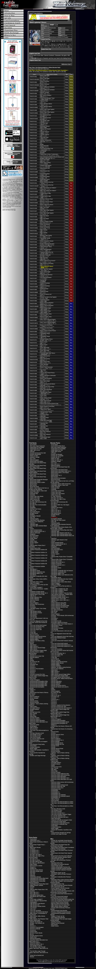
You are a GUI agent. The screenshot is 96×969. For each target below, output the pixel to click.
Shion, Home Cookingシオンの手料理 (45, 163)
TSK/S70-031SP (34, 186)
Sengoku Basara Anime (36, 935)
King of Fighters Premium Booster (60, 888)
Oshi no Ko (33, 663)
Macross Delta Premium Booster (60, 903)
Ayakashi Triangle (34, 457)
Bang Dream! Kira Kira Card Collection (61, 856)
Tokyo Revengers (34, 740)
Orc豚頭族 (41, 143)
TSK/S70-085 (33, 387)
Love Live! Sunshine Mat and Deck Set (61, 900)
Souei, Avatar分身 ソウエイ (43, 396)
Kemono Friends (34, 600)
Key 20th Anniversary (57, 610)
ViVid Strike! (33, 745)
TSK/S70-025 (33, 160)
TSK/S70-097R (34, 427)
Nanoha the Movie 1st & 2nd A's (60, 687)
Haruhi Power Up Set (57, 865)
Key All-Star (54, 611)
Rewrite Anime (55, 745)
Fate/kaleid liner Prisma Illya (37, 879)
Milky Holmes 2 (34, 646)
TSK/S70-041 (33, 230)
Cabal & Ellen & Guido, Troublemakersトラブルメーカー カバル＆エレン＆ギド (49, 155)
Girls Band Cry (34, 537)
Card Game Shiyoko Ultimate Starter (61, 857)
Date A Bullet (33, 864)
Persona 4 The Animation (37, 668)
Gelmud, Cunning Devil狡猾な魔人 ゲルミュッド (46, 141)
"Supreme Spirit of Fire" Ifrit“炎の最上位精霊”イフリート (47, 253)
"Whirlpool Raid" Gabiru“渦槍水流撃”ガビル (45, 393)
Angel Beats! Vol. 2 (35, 840)
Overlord (32, 666)
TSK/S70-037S (34, 214)
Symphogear (33, 726)
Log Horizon (33, 615)
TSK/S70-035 (33, 205)
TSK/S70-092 (33, 407)
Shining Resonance (35, 938)
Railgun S (32, 689)
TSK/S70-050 (33, 258)
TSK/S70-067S (34, 323)
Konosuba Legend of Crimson (59, 622)
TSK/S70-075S (34, 359)
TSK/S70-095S (34, 418)
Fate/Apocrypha (34, 518)
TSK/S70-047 (33, 250)
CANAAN (32, 849)
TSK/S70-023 (33, 155)
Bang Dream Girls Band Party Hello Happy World (37, 466)
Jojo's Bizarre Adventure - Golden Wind (61, 594)
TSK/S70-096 (33, 421)
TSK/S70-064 (33, 303)
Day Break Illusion (35, 511)
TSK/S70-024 (33, 158)
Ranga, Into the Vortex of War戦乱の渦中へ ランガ (47, 387)
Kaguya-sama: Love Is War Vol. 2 (60, 600)
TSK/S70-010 (33, 116)
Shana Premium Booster (58, 923)
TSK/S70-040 (33, 225)
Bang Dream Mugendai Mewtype (39, 479)
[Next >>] (70, 20)
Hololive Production (56, 563)
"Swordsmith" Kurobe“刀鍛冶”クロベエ (45, 239)
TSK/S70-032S (34, 191)
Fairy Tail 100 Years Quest (58, 520)
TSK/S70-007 (33, 102)
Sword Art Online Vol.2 (57, 787)
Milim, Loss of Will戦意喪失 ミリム (44, 208)
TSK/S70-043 (33, 239)
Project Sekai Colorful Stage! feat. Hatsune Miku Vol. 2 (59, 712)
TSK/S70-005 (33, 96)
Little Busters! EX (34, 905)
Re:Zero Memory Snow (57, 734)
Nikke (31, 659)
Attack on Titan (34, 455)
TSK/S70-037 (33, 211)
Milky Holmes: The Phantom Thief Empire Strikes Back (38, 919)
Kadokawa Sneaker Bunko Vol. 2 (39, 593)
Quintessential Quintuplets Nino (38, 685)
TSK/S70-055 (33, 272)
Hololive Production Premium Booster (61, 868)
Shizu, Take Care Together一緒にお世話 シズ (46, 270)
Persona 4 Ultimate (35, 928)
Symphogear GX (55, 793)
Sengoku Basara (34, 709)
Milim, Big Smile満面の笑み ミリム (44, 258)
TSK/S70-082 (33, 379)
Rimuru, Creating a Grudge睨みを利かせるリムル (46, 222)
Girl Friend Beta (34, 535)
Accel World (33, 444)
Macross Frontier (34, 635)
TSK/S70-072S (34, 345)
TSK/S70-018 (33, 141)
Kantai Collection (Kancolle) (58, 603)
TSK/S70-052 (33, 264)
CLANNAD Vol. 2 (34, 851)
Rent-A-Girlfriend (34, 696)
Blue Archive (33, 485)
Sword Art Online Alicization (37, 720)
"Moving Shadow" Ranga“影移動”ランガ (46, 412)
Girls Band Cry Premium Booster (60, 864)
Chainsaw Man (34, 493)
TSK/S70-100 (33, 438)
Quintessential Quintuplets (58, 720)
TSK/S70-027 (33, 166)
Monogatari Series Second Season (60, 677)
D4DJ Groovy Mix (35, 499)
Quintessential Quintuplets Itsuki (38, 682)
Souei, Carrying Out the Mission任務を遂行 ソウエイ (47, 384)
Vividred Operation (35, 747)
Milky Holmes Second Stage (37, 647)
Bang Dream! (33, 483)
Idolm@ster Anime (35, 570)
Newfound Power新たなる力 (44, 289)
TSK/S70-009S (34, 113)
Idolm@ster (33, 575)
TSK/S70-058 (33, 281)
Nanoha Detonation (56, 681)
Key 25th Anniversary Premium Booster (61, 885)
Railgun (32, 691)
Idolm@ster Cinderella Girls (37, 572)
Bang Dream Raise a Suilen (37, 482)
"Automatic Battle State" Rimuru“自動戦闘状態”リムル (47, 354)
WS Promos (54, 924)
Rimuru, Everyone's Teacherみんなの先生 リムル (46, 242)
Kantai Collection (34, 598)
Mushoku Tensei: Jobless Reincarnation (36, 652)
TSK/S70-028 (33, 169)
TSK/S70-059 (33, 284)
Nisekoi (32, 660)
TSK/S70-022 (33, 152)
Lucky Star (33, 632)
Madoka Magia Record (36, 638)
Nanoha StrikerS (34, 657)
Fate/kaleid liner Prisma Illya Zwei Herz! (62, 530)
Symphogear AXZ (56, 789)
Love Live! (33, 631)
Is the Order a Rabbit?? (36, 587)
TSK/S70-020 (33, 146)
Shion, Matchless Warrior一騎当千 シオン (46, 104)
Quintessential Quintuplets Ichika (39, 681)
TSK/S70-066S (34, 317)
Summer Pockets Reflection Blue (60, 773)
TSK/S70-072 (33, 342)
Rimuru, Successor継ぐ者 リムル (44, 82)
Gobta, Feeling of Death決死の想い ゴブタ (45, 398)
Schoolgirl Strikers (35, 708)
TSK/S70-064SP (34, 306)
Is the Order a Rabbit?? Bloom (59, 590)
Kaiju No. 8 (33, 596)
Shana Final (33, 937)
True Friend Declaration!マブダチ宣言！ (46, 278)
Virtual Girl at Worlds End (37, 955)
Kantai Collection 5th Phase (58, 604)
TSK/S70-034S (34, 202)
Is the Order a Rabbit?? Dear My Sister (61, 593)
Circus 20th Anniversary (57, 490)
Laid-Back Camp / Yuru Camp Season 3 (62, 624)
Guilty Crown (33, 541)
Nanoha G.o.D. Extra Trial (37, 656)
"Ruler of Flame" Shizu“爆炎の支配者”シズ (45, 309)
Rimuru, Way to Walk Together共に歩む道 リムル (47, 110)
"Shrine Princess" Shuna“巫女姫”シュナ (46, 247)
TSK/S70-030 (33, 180)
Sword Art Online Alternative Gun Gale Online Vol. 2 (38, 940)
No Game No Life (34, 661)
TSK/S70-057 (33, 278)
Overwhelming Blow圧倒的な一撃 (45, 174)
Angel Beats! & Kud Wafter (37, 447)
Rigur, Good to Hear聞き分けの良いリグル (45, 362)
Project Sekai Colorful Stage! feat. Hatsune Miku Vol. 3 (59, 715)
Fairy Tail (32, 517)
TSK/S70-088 (33, 396)
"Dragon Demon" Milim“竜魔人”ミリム (45, 194)
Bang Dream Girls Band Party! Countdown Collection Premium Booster (62, 848)
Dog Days (32, 872)
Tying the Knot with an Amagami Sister (61, 820)
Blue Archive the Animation (58, 478)
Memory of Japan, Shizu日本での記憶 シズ (46, 314)
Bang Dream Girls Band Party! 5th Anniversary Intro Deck (60, 845)
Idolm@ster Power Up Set (58, 872)
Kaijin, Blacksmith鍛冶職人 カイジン (44, 146)
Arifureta (32, 451)
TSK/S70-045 (33, 244)
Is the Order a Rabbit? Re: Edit (59, 589)
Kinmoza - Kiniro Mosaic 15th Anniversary (62, 615)
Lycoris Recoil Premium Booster (60, 902)
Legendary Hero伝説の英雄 (44, 424)
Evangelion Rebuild (35, 516)
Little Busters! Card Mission (37, 903)
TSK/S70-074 (33, 354)
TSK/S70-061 (33, 295)
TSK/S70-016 (33, 135)
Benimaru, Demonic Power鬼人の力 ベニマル (46, 199)
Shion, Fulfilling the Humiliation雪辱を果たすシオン (47, 87)
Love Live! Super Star (36, 629)
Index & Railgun (55, 583)
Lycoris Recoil (34, 633)
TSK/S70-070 (33, 334)
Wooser (32, 956)
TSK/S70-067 (33, 320)
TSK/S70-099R (34, 435)
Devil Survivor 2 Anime (36, 865)
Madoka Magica (34, 639)
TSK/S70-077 (33, 365)
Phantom (32, 673)
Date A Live (33, 510)
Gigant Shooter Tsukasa (36, 885)
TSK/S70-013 (33, 127)
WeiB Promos (55, 926)
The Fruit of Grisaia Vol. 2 (58, 813)
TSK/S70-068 (33, 326)
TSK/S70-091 (33, 404)
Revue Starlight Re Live (57, 744)
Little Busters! (33, 614)
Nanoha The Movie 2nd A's (58, 685)
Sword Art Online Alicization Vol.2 (60, 778)
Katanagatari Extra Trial (57, 884)
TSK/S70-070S (34, 337)
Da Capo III (33, 503)
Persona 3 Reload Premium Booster (61, 912)
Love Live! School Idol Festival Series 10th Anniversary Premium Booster (62, 891)
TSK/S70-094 (33, 413)
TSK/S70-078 (33, 368)
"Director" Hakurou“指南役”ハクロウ (44, 132)
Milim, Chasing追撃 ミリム (43, 230)
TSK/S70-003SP (34, 90)
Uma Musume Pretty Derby (37, 744)
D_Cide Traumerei (35, 500)
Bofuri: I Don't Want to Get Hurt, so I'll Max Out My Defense (39, 488)
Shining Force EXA (35, 712)
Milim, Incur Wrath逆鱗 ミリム (44, 216)
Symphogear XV (55, 797)
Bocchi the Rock (34, 486)
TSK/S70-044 (33, 242)
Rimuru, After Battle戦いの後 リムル (44, 76)
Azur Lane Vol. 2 (55, 464)
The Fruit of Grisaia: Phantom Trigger (61, 814)
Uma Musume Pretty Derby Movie (60, 822)
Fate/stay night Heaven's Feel (59, 539)
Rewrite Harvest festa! (57, 748)
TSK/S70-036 (33, 208)
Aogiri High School (35, 450)
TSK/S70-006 (33, 99)
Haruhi (32, 544)
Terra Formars (34, 729)
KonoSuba (33, 607)
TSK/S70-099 (33, 432)
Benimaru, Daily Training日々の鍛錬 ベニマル (46, 236)
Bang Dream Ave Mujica (36, 461)
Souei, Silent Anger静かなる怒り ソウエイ (45, 348)
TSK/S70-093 (33, 410)
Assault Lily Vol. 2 (56, 457)
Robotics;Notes (34, 701)
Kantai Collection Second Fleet (59, 607)
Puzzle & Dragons (35, 680)
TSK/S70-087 (33, 393)
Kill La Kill (32, 601)
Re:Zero (32, 695)
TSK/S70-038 (33, 216)
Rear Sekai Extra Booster (58, 917)
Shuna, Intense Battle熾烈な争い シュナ (45, 272)
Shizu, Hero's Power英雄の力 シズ (45, 382)
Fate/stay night (34, 524)
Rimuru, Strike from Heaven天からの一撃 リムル (46, 205)
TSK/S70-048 (33, 253)
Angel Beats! (33, 839)
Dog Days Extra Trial (56, 863)
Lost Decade (33, 617)
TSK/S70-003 (33, 88)
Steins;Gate (33, 716)
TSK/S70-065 (33, 309)
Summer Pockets (34, 717)
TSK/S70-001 (33, 76)
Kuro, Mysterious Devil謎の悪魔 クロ (45, 115)
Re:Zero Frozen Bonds (36, 933)
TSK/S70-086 (33, 390)
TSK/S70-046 (33, 247)
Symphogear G (55, 792)
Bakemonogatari (34, 460)
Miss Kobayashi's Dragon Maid (38, 650)
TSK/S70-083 (33, 382)
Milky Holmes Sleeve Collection (59, 906)
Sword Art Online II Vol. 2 (37, 944)
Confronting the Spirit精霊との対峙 (45, 438)
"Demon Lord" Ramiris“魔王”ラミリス (45, 129)
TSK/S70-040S (34, 228)
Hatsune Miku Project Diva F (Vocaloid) (61, 559)
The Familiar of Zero (35, 736)
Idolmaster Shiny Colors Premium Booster (62, 879)
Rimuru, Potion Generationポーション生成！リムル (46, 368)
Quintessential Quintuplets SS (59, 723)
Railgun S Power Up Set (57, 916)
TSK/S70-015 (33, 132)
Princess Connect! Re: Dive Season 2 (61, 708)
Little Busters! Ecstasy (36, 612)
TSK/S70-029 (33, 174)
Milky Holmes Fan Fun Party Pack (60, 905)
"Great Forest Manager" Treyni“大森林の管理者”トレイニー (47, 99)
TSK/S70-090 (33, 401)
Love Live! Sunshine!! (36, 628)
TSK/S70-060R (34, 292)
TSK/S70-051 (33, 261)
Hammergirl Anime (12, 42)
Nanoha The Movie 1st (36, 921)
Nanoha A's (33, 654)
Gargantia (32, 534)
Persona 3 (33, 667)
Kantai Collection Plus (36, 597)
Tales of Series (34, 727)
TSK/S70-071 (33, 340)
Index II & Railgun (35, 583)
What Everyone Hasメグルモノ (45, 169)
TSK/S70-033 (33, 194)
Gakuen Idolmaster (35, 532)
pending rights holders (16, 204)
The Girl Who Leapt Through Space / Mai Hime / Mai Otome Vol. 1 (38, 948)
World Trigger (33, 748)
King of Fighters (34, 603)
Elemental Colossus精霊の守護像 (45, 127)
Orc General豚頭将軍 (43, 152)
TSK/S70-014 (33, 130)
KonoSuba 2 (54, 618)
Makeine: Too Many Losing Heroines (61, 667)
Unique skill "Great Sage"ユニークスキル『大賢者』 (46, 421)
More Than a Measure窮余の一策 (45, 432)
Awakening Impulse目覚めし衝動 (44, 300)
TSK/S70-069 (33, 331)
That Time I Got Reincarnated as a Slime (62, 801)
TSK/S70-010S (34, 118)
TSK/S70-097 (33, 424)
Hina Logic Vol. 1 (34, 892)
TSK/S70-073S (34, 351)
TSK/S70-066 (33, 314)
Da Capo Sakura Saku (36, 861)
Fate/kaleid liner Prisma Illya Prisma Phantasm (37, 881)
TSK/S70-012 (33, 124)
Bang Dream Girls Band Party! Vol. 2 (61, 471)
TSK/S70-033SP (34, 197)
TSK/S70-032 (33, 188)
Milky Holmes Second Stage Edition (61, 674)
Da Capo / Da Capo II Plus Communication (58, 499)
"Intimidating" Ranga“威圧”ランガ (45, 334)
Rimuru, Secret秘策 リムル (43, 342)
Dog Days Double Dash (36, 871)
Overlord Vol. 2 (55, 699)
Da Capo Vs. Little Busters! (37, 863)
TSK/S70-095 (33, 415)
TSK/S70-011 (33, 121)
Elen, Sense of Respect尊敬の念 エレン (45, 96)
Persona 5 (33, 671)
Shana (31, 710)
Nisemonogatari (55, 691)
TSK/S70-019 (33, 144)
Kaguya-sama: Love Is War (37, 594)
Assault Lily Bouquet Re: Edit (38, 453)
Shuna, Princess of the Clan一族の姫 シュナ (46, 183)
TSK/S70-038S (34, 219)
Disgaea (32, 514)
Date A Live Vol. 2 (56, 510)
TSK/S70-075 (33, 356)
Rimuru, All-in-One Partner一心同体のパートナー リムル (47, 326)
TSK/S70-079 (33, 371)
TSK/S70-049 (33, 256)
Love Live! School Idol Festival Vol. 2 (61, 645)
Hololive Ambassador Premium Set (60, 867)
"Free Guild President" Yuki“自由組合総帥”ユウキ (46, 149)
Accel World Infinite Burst (58, 446)
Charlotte (32, 495)
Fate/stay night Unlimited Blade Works (61, 534)
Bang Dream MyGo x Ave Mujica (60, 472)
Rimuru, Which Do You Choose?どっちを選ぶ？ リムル (47, 261)
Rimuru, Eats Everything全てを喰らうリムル (46, 379)
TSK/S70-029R (34, 177)
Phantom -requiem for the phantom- (61, 705)
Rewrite (32, 699)
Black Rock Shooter (35, 847)
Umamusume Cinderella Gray (59, 824)
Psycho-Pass (33, 931)
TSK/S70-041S (34, 233)
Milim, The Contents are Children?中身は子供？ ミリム (48, 188)
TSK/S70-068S (34, 328)
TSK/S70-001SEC (34, 79)
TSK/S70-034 (33, 200)
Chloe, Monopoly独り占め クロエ (44, 365)
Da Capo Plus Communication (38, 504)
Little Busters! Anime (35, 611)
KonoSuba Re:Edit (56, 621)
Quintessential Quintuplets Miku (38, 684)
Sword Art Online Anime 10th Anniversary (62, 782)
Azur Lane (32, 458)
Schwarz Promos (55, 921)
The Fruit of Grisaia (35, 737)
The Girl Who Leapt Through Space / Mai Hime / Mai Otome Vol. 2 (38, 952)
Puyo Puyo (33, 678)
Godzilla (32, 539)
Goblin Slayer (33, 538)
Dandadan (33, 507)
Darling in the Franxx (35, 509)
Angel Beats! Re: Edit (35, 448)
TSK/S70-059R (34, 286)
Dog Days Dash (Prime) (36, 870)
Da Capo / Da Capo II (57, 497)
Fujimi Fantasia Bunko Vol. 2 (37, 531)
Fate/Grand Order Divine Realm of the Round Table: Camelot (61, 527)
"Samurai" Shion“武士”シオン (44, 101)
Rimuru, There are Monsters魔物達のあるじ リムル (46, 303)
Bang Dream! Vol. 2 (56, 475)
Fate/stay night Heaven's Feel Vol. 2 (61, 532)
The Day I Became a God (37, 733)
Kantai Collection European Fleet (60, 605)
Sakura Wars (33, 706)
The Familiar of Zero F (36, 734)
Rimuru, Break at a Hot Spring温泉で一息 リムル (47, 407)
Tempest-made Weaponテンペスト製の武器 (45, 166)
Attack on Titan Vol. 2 (57, 460)
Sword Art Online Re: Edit (58, 786)
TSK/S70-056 (33, 275)
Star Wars (32, 715)
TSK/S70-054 (33, 270)
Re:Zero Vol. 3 (55, 737)
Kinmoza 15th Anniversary (37, 604)
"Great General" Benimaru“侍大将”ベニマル (46, 275)
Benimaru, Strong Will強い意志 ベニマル (45, 256)
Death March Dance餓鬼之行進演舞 (45, 180)
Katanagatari (33, 902)
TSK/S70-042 (33, 236)
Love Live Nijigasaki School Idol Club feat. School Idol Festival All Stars (38, 622)
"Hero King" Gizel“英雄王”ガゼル (44, 138)
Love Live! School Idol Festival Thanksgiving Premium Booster (59, 897)
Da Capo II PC (34, 858)
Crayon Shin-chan (35, 497)
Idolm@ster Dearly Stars (36, 895)
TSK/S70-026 (33, 163)
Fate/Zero (32, 523)
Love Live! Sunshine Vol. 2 (58, 653)
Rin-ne (32, 934)
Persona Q (33, 930)
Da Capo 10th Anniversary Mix (38, 502)
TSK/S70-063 (33, 300)
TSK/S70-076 (33, 362)
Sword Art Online (34, 724)
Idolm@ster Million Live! (36, 573)
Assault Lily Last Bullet (57, 455)
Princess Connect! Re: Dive (37, 674)
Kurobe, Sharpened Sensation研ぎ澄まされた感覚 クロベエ (47, 244)
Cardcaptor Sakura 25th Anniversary (61, 483)
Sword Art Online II (35, 942)
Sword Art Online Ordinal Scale (59, 785)
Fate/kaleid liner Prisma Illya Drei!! (39, 878)
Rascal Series (55, 731)
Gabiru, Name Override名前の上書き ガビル (45, 401)
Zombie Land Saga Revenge (37, 755)
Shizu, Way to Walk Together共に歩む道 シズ (47, 211)
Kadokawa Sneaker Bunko (37, 591)
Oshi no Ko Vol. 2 (56, 695)
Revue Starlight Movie (57, 743)
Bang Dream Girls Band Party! (59, 469)
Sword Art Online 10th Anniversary (60, 775)
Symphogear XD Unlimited (58, 794)
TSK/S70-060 (33, 289)
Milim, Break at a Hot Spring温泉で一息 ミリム (46, 264)
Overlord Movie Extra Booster (59, 910)
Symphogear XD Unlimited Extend (60, 796)
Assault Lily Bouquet (35, 454)
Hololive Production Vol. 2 (58, 565)
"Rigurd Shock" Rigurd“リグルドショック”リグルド (47, 410)
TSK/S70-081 (33, 376)
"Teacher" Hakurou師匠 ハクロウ (44, 135)
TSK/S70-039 (33, 222)
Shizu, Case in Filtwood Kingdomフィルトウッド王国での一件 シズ (48, 320)
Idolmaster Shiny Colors (36, 582)
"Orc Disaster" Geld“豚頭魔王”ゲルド (44, 121)
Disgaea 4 (32, 867)
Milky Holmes (33, 649)
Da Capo (32, 506)
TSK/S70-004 (33, 93)
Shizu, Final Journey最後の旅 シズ (45, 356)
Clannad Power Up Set (57, 858)
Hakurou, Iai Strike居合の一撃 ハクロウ (45, 93)
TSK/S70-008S (34, 107)
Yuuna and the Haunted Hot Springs (61, 832)
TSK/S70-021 (33, 149)
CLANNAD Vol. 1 (34, 850)
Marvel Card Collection (57, 668)
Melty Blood (33, 645)
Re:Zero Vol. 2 (55, 736)
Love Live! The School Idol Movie (39, 912)
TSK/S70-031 (33, 183)
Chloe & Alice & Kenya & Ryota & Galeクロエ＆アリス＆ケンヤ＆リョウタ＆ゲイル (50, 404)
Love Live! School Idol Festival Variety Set (62, 899)
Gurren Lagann (34, 542)
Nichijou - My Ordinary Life (37, 923)
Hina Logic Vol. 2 (34, 893)
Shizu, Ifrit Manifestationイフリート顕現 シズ (45, 250)
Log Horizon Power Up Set (58, 889)
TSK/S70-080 (33, 373)
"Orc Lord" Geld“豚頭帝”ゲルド (44, 124)
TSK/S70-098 (33, 429)
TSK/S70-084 (33, 385)
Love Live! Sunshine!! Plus (37, 626)
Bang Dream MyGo (35, 481)
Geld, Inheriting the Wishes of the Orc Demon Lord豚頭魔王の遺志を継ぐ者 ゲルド (52, 157)
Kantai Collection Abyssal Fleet (38, 900)
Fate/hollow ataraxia (35, 877)
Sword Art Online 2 (35, 719)
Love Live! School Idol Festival (38, 625)
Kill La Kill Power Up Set (57, 886)
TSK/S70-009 (33, 110)
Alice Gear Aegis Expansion (37, 446)
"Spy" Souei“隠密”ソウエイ (43, 370)
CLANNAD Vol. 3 (34, 853)
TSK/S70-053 (33, 267)
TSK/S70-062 (33, 298)
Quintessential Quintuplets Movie (60, 722)
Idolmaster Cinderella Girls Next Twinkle (62, 579)
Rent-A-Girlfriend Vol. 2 (57, 740)
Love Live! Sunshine (56, 649)
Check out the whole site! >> (13, 125)
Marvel (32, 643)
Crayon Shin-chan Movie (36, 496)
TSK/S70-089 (33, 399)
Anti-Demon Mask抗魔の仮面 (44, 415)
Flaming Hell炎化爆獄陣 (43, 281)
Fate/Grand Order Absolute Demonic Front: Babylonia (37, 520)
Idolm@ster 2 (33, 569)
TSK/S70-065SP (34, 312)
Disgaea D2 (33, 868)
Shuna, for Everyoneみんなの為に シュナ (45, 225)
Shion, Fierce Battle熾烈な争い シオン (44, 160)
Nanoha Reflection (56, 682)
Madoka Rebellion (56, 666)
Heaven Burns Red (35, 548)
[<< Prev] (31, 20)
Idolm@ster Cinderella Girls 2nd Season (62, 570)
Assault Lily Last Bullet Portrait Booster (61, 840)
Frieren (32, 528)
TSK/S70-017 (33, 138)
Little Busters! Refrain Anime (37, 906)
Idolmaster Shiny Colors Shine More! (61, 582)
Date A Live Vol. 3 (56, 511)
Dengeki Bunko (34, 513)
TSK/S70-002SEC (34, 85)
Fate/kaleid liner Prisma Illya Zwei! (39, 884)
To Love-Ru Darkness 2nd (37, 738)
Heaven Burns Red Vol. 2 (58, 562)
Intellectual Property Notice (61, 968)
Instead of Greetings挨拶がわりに (45, 284)
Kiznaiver (32, 605)
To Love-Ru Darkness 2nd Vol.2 (59, 817)
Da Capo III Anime (35, 860)
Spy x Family (33, 713)
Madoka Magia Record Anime (38, 636)
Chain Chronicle (34, 492)
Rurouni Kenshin (34, 702)
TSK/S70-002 (33, 82)
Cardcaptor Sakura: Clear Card (38, 490)
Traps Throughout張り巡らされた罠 (44, 429)
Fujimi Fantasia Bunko (36, 530)
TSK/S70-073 (33, 348)
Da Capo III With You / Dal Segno (60, 504)
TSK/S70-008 (33, 104)
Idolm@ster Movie (56, 577)
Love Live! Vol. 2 (55, 656)
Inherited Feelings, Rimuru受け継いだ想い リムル (46, 340)
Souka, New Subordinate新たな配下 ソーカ (46, 390)
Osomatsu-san (34, 664)
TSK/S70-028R (34, 172)
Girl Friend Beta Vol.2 (57, 549)
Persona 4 (33, 670)
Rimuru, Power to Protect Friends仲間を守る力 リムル (48, 331)
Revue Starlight (34, 698)
